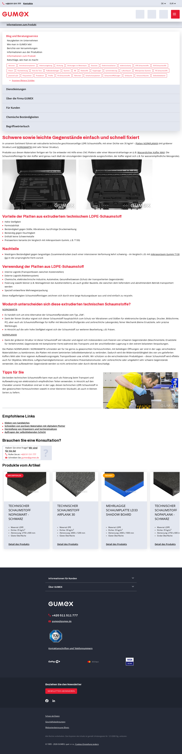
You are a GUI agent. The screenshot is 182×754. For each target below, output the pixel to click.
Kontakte (27, 3)
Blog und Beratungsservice (22, 36)
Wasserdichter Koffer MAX (151, 152)
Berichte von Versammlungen (22, 48)
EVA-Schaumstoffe (159, 65)
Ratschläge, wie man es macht (22, 59)
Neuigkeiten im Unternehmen (22, 40)
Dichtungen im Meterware (77, 65)
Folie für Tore (37, 71)
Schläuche (128, 75)
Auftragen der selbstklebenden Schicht (25, 432)
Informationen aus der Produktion (24, 52)
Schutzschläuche (142, 75)
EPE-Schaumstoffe (142, 65)
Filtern (10, 71)
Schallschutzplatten (93, 75)
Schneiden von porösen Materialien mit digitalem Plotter (35, 425)
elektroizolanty (125, 65)
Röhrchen (77, 75)
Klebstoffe (84, 71)
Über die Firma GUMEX (19, 98)
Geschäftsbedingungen (55, 721)
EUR (171, 3)
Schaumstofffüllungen (112, 75)
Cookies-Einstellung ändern (87, 744)
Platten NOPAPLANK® (147, 143)
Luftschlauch (126, 71)
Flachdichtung (22, 71)
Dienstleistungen (16, 89)
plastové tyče (13, 75)
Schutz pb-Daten (52, 716)
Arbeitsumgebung (45, 65)
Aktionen (11, 65)
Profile (50, 75)
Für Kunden (13, 107)
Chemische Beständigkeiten (22, 117)
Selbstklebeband (159, 75)
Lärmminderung (111, 71)
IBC (75, 71)
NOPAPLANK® (9, 334)
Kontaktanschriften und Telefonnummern (70, 648)
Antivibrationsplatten (27, 65)
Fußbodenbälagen (52, 71)
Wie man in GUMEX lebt (19, 44)
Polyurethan (27, 75)
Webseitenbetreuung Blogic (57, 727)
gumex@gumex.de (30, 457)
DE (162, 3)
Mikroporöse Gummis (143, 71)
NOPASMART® (24, 147)
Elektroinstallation (109, 65)
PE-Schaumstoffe (161, 71)
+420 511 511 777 (13, 3)
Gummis (67, 71)
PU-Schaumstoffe (63, 75)
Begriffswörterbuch (17, 126)
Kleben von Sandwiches (17, 422)
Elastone (94, 65)
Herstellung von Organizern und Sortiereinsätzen (31, 429)
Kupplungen (97, 71)
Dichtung (59, 65)
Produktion (40, 75)
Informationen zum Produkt (21, 24)
